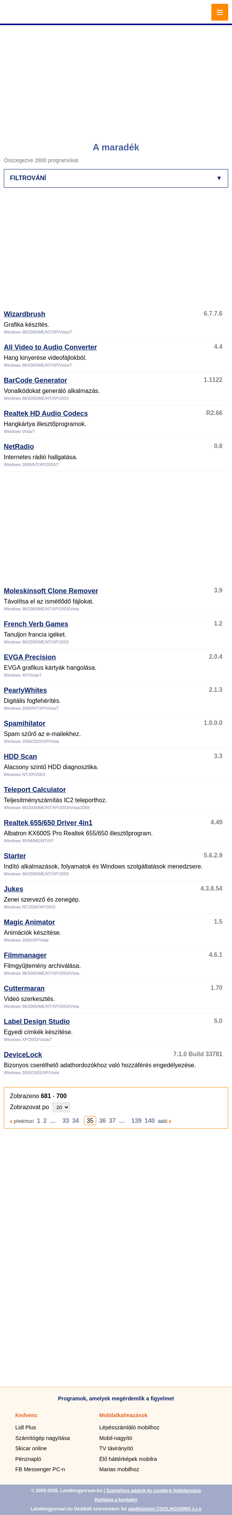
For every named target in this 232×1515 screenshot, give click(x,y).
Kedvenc (26, 1415)
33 (65, 1120)
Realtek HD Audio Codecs (46, 413)
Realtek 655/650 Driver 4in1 (48, 823)
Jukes (13, 889)
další (163, 1121)
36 (102, 1120)
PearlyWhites (25, 690)
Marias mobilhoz (119, 1469)
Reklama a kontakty (116, 1499)
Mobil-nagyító (115, 1438)
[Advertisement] (117, 80)
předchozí (24, 1121)
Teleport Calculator (35, 789)
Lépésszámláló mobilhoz (129, 1427)
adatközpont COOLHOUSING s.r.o (164, 1509)
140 (150, 1120)
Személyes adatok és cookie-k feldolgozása (153, 1490)
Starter (15, 856)
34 (75, 1120)
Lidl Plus (25, 1427)
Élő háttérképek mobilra (128, 1459)
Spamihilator (24, 723)
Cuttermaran (24, 988)
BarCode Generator (35, 380)
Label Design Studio (37, 1021)
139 (136, 1120)
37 (112, 1120)
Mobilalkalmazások (123, 1415)
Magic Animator (29, 922)
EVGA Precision (30, 657)
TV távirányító (116, 1448)
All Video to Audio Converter (50, 347)
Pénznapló (28, 1459)
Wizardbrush (24, 314)
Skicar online (31, 1448)
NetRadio (19, 446)
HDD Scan (20, 756)
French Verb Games (36, 624)
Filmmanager (25, 955)
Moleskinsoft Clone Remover (51, 591)
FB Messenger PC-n (40, 1469)
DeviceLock (23, 1054)
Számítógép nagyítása (42, 1438)
